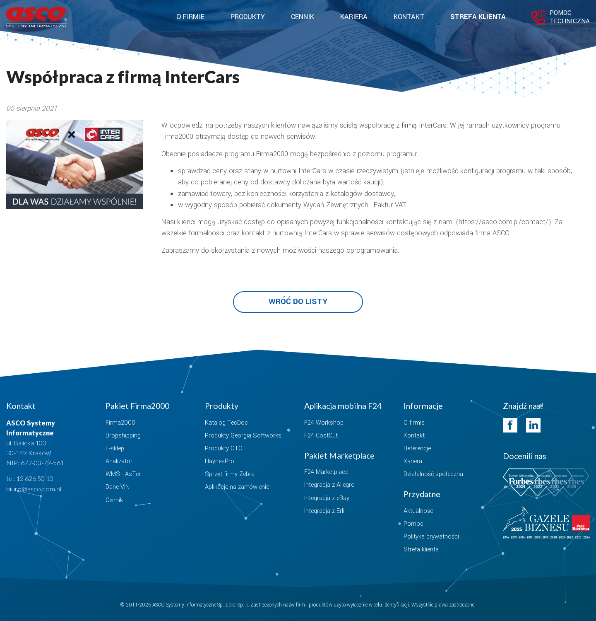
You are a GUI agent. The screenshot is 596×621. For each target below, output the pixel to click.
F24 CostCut (321, 435)
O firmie (414, 422)
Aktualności (419, 511)
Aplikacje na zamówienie (237, 487)
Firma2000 (120, 422)
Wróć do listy (298, 301)
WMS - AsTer (123, 474)
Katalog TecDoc (226, 422)
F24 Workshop (324, 422)
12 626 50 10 (34, 478)
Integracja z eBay (326, 498)
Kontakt (409, 17)
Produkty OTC (223, 448)
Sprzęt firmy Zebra (230, 474)
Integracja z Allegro (329, 485)
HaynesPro (219, 461)
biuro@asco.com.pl (33, 489)
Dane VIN (118, 487)
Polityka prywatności (431, 536)
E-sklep (115, 448)
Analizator (119, 461)
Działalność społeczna (433, 474)
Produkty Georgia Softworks (243, 435)
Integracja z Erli (324, 511)
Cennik (302, 17)
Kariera (354, 17)
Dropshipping (123, 435)
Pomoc (413, 524)
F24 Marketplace (326, 472)
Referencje (417, 448)
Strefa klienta (477, 17)
